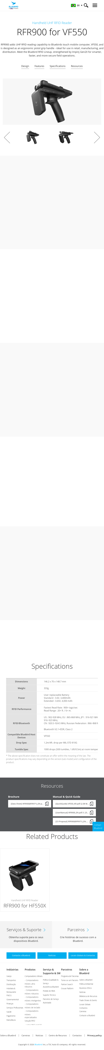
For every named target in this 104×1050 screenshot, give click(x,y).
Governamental (12, 999)
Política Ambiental (86, 984)
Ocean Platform (67, 988)
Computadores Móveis (34, 976)
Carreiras (82, 1011)
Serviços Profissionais (14, 1007)
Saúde (9, 1011)
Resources (77, 66)
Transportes (11, 980)
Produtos (30, 969)
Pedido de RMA (49, 991)
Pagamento (10, 1016)
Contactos (77, 1035)
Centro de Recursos (58, 1035)
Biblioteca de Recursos (88, 996)
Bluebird (38, 1044)
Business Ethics (85, 988)
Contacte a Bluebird (87, 1015)
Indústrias (12, 969)
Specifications (58, 66)
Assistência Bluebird (51, 986)
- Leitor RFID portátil (33, 1025)
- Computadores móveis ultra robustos (31, 983)
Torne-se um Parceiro (69, 980)
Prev (7, 137)
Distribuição (11, 984)
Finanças (9, 1003)
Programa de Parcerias (70, 976)
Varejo (8, 976)
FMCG (8, 995)
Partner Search (67, 984)
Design (25, 66)
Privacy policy (94, 1035)
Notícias (82, 992)
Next (97, 137)
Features (39, 66)
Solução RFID (30, 1020)
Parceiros (66, 969)
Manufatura (10, 1020)
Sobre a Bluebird (85, 980)
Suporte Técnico (49, 995)
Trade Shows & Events (88, 1000)
